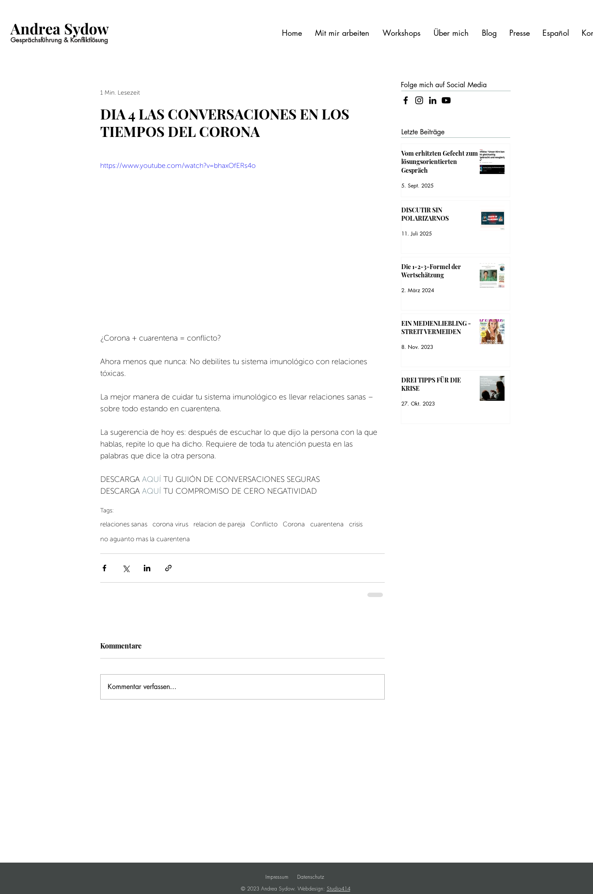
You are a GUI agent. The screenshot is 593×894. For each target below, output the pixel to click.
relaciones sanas (123, 524)
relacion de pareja (219, 524)
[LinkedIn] (432, 100)
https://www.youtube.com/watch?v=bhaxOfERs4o (178, 166)
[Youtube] (446, 100)
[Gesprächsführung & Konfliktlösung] (64, 40)
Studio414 (338, 888)
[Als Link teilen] (168, 568)
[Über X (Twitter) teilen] (126, 568)
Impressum (276, 876)
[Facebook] (405, 100)
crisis (356, 524)
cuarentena (327, 524)
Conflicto (264, 524)
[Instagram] (419, 100)
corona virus (170, 524)
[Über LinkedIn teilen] (147, 568)
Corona (294, 524)
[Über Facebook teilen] (104, 568)
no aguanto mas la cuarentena (145, 539)
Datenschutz (310, 876)
